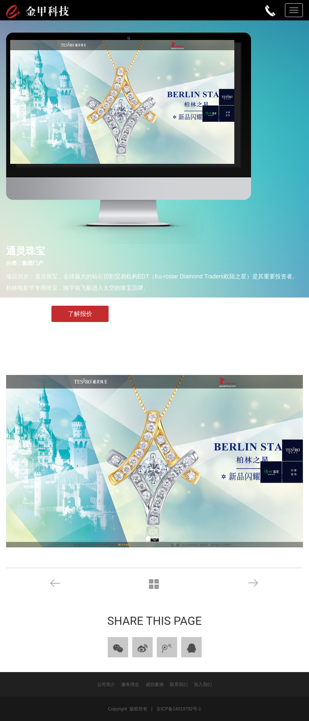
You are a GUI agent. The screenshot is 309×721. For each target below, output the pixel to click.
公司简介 (106, 684)
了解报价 (80, 313)
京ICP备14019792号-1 (178, 708)
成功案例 (155, 684)
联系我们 (179, 684)
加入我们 (203, 684)
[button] (77, 461)
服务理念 (130, 684)
